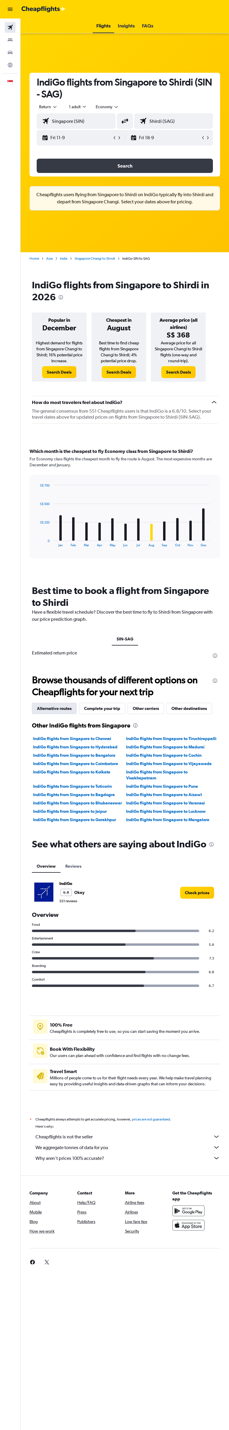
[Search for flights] (10, 27)
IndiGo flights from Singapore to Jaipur (70, 811)
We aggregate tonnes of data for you (127, 1147)
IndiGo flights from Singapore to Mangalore (167, 819)
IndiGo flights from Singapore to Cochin (164, 755)
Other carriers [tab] (146, 708)
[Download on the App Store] (188, 1225)
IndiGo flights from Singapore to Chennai (72, 738)
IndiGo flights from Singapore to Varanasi (165, 803)
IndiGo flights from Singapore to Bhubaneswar (77, 803)
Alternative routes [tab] (54, 708)
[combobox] (107, 107)
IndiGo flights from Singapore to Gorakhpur (74, 819)
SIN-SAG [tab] (125, 639)
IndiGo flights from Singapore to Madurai (165, 747)
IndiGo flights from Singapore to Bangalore (74, 755)
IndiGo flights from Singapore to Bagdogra (74, 794)
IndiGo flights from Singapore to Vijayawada (169, 763)
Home (34, 258)
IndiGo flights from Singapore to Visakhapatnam (157, 775)
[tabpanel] (125, 509)
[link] (59, 372)
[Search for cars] (10, 52)
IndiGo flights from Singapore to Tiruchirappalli (171, 738)
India (63, 258)
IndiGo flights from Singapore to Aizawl (164, 794)
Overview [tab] (46, 866)
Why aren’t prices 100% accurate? (127, 1158)
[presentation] (61, 297)
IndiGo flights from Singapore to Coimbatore (75, 763)
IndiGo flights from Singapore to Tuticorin (72, 786)
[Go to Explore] (10, 65)
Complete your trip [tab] (102, 708)
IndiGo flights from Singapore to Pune (162, 786)
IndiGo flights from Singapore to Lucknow (166, 811)
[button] (10, 9)
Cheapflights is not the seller (127, 1136)
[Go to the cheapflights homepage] (43, 9)
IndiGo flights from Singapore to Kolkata (71, 772)
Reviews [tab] (73, 866)
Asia (49, 258)
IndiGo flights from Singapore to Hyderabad (75, 747)
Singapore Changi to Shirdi (95, 258)
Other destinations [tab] (189, 708)
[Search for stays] (10, 40)
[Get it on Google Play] (188, 1210)
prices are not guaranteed (151, 1119)
